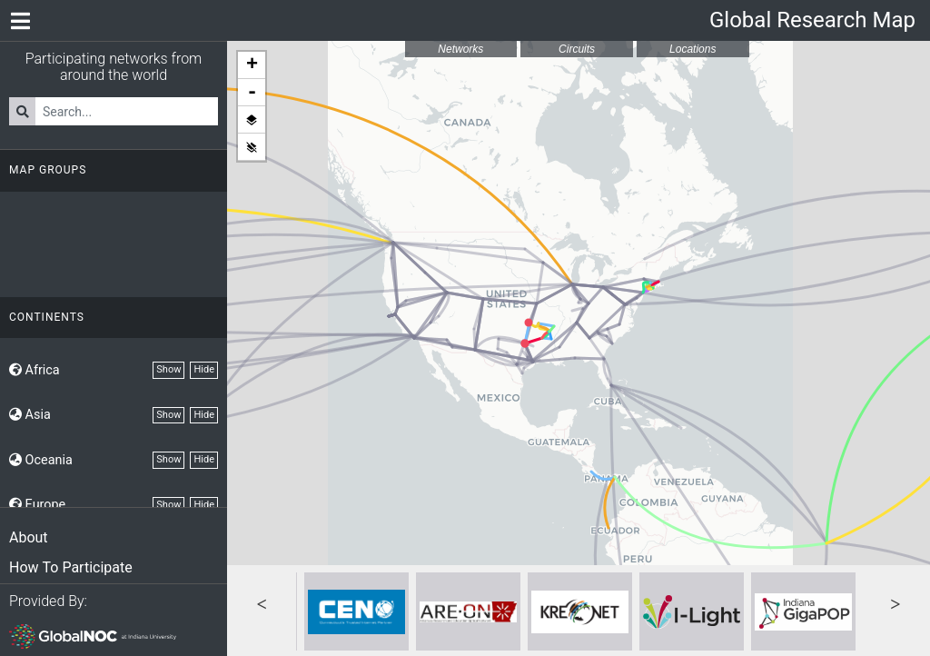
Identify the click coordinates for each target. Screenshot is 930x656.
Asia (30, 414)
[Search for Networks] (126, 111)
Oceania (41, 460)
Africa (34, 370)
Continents (46, 317)
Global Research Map (812, 20)
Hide (203, 369)
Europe (37, 504)
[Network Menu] (20, 20)
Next (895, 602)
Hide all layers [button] (251, 147)
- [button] (252, 92)
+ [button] (252, 65)
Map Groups (47, 170)
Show (168, 369)
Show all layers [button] (251, 120)
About (28, 537)
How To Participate (71, 567)
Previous (261, 602)
